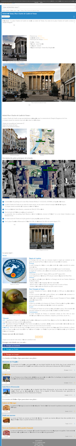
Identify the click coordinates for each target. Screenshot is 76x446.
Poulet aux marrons (8, 414)
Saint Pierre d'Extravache (10, 386)
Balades (36, 443)
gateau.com (41, 442)
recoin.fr (39, 440)
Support (39, 444)
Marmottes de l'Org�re (10, 361)
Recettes (41, 443)
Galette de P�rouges (9, 402)
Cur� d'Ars (6, 373)
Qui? (35, 444)
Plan (42, 444)
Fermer (41, 2)
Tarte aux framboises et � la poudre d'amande (17, 427)
